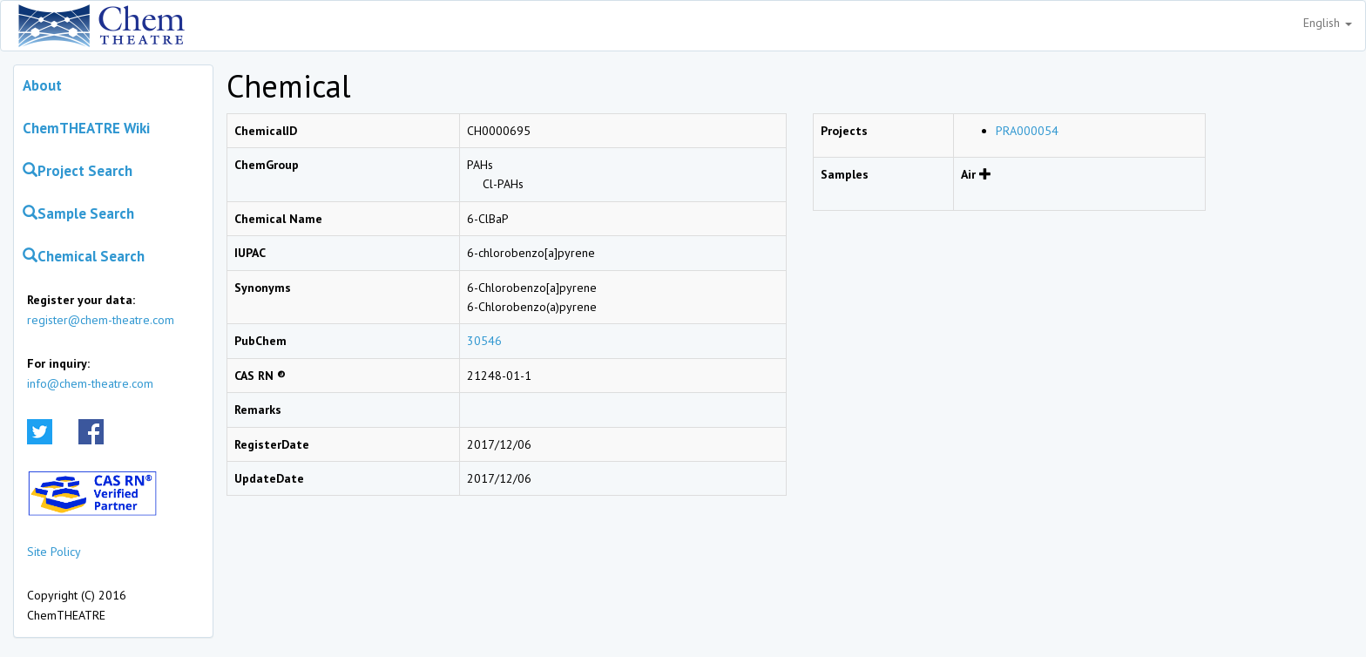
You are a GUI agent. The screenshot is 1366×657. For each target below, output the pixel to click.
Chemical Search (84, 256)
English (1327, 22)
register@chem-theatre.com (100, 320)
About (42, 85)
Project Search (77, 170)
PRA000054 (1027, 131)
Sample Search (78, 213)
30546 (484, 341)
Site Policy (54, 551)
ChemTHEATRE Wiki (86, 128)
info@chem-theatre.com (90, 383)
